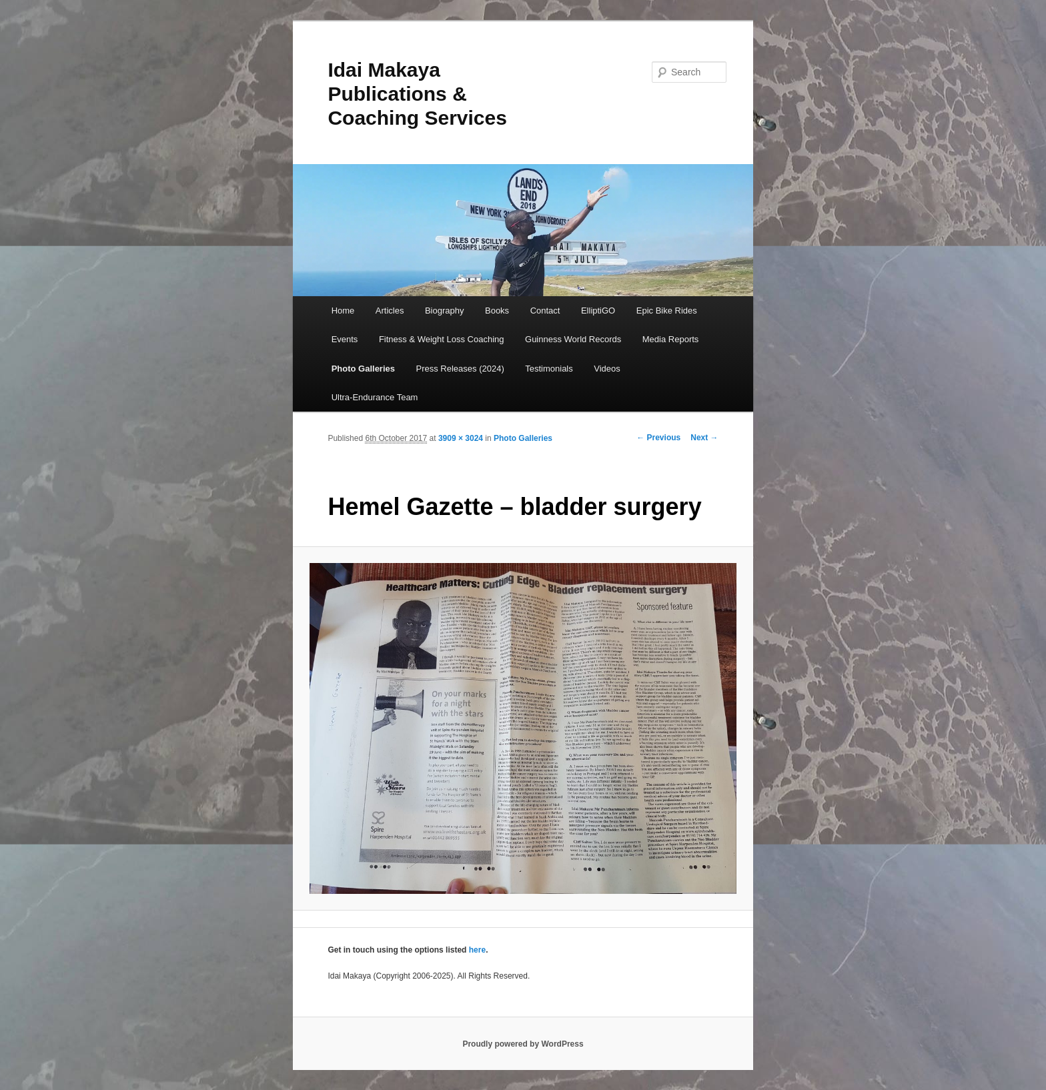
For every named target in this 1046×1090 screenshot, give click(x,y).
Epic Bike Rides (666, 311)
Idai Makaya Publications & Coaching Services (417, 94)
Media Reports (670, 339)
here (477, 950)
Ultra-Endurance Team (375, 397)
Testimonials (549, 369)
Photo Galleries (363, 369)
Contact (545, 311)
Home (343, 311)
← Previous (658, 437)
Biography (444, 311)
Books (497, 311)
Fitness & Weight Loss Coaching (441, 339)
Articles (390, 311)
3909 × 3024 (460, 438)
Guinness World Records (573, 339)
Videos (607, 369)
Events (345, 339)
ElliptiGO (598, 311)
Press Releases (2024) (460, 369)
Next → (704, 437)
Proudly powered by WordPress (522, 1044)
